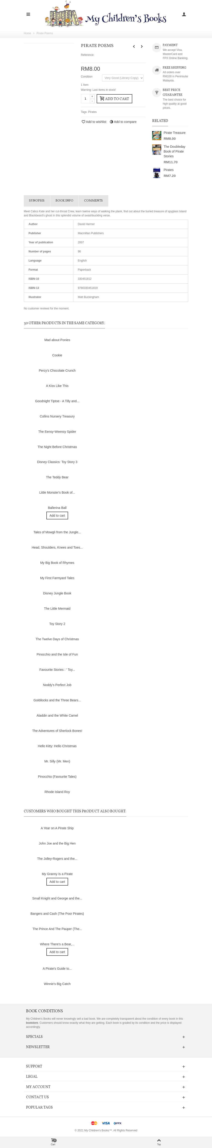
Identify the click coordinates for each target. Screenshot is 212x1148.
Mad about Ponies (57, 340)
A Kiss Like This (57, 386)
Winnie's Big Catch (57, 984)
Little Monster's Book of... (57, 492)
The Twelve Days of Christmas (57, 639)
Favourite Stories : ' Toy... (57, 669)
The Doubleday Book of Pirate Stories (174, 151)
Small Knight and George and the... (57, 898)
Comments (93, 201)
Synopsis (37, 201)
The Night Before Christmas (57, 447)
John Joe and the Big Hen (57, 843)
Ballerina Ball (57, 508)
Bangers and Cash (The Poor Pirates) (57, 913)
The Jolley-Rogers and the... (57, 858)
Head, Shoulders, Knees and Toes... (57, 547)
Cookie (57, 355)
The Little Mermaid (57, 608)
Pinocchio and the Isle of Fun (57, 654)
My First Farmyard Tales (57, 578)
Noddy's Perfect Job (57, 685)
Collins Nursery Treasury (57, 416)
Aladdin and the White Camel (57, 715)
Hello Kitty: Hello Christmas (57, 746)
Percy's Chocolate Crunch (57, 370)
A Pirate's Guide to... (57, 968)
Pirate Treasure (175, 133)
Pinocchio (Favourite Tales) (57, 776)
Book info (64, 201)
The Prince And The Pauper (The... (57, 929)
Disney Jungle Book (57, 593)
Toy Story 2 (57, 624)
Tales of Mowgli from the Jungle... (57, 532)
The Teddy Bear (57, 477)
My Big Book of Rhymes (57, 563)
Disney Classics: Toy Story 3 (57, 462)
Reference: (87, 55)
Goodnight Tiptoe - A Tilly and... (57, 401)
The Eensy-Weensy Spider (57, 431)
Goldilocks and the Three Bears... (57, 700)
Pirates (92, 112)
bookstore (32, 1022)
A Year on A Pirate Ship (57, 828)
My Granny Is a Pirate (57, 874)
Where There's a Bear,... (57, 944)
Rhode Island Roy (57, 792)
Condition (87, 76)
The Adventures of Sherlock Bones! (57, 731)
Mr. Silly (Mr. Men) (57, 761)
